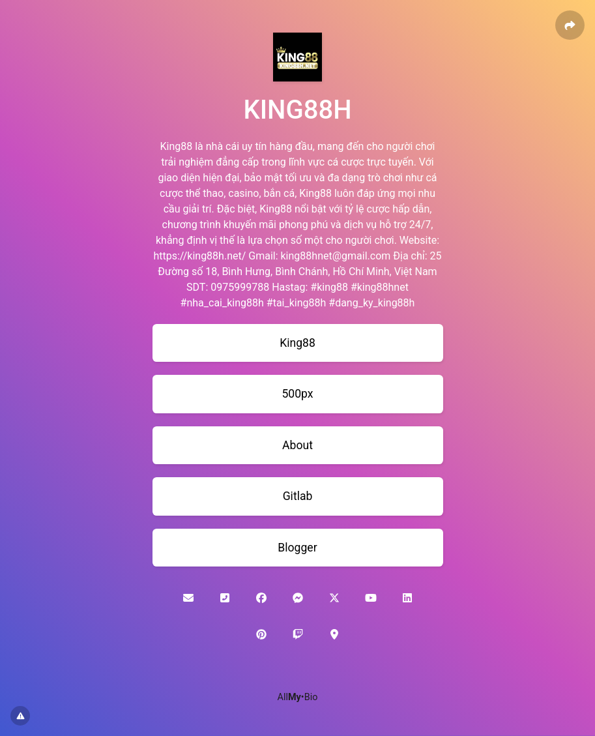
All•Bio (298, 697)
